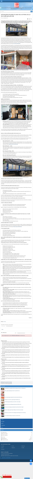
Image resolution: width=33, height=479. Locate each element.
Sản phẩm (2, 421)
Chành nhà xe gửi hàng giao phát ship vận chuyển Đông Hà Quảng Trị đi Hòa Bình (14, 349)
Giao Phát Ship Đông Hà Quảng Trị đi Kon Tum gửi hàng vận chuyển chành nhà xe (14, 357)
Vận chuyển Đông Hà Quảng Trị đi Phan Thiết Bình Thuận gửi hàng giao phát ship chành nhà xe (16, 373)
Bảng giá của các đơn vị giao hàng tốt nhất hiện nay (12, 399)
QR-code (2, 457)
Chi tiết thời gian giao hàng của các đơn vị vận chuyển (12, 401)
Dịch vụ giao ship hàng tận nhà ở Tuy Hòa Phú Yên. (12, 390)
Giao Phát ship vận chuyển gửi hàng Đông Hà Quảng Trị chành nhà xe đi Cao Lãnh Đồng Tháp (15, 360)
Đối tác (2, 423)
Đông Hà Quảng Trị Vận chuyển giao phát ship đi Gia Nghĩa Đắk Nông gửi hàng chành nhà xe (15, 366)
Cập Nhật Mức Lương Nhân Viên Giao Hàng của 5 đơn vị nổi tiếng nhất (15, 388)
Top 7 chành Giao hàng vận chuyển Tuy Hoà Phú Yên (12, 415)
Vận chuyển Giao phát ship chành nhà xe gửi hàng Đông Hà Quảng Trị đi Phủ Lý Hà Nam (15, 343)
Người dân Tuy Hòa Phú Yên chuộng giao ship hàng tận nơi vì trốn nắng (15, 412)
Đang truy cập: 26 (7, 457)
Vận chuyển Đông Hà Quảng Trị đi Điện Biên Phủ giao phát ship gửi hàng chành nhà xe (14, 364)
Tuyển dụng (3, 425)
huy (31, 317)
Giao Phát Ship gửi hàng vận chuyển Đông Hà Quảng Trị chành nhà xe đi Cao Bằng (14, 370)
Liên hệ (2, 447)
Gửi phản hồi (27, 478)
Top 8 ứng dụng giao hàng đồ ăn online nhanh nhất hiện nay (13, 397)
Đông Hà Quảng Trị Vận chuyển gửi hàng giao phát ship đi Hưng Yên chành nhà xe (14, 351)
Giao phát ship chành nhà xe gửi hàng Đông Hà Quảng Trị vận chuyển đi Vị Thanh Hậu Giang (15, 347)
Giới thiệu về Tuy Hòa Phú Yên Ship (6, 382)
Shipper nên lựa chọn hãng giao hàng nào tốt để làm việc (13, 404)
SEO (2, 427)
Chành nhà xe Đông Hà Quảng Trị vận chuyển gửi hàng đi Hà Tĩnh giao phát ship (13, 344)
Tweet (2, 329)
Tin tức (2, 419)
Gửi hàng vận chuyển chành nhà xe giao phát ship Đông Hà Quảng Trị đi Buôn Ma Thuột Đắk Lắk (16, 368)
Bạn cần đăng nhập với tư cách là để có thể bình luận (13, 335)
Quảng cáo (13, 447)
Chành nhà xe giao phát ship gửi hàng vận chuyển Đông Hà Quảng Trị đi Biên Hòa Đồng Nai (15, 362)
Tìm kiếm (23, 447)
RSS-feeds (2, 449)
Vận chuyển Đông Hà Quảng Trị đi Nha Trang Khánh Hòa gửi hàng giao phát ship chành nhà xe (15, 352)
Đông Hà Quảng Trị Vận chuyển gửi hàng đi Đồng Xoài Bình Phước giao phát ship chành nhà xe (16, 375)
